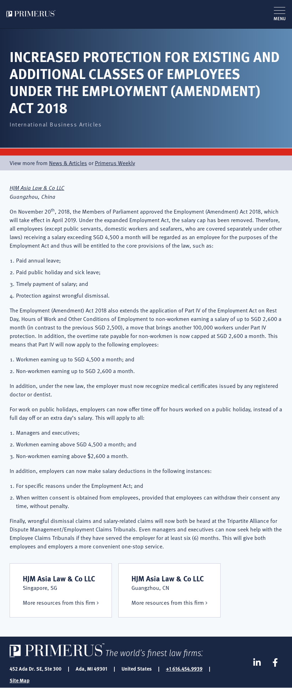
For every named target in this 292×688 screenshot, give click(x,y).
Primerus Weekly (115, 163)
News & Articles (68, 163)
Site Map (19, 680)
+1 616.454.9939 (184, 668)
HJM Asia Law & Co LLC (37, 187)
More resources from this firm (59, 602)
